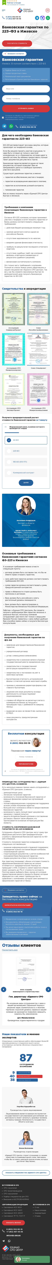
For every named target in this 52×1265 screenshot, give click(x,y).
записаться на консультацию (18, 905)
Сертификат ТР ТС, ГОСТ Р (14, 1216)
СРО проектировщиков (13, 1191)
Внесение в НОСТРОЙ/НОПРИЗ (16, 1199)
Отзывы (38, 1216)
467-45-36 (13, 18)
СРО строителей (10, 1188)
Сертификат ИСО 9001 (13, 1207)
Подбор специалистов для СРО (16, 1196)
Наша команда (40, 1210)
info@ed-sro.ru (13, 1235)
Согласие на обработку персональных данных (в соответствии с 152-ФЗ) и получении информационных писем (20, 117)
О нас (37, 1207)
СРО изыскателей (11, 1193)
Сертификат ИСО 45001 (13, 1213)
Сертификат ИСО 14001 (13, 1210)
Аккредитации (40, 1213)
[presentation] (3, 989)
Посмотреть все (10, 950)
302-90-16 (13, 17)
